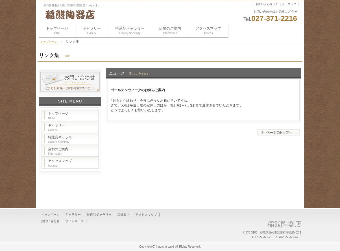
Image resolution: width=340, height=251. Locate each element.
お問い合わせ (264, 4)
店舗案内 (123, 214)
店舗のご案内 (170, 30)
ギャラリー (91, 30)
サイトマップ (287, 4)
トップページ (57, 30)
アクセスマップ (208, 30)
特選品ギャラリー (130, 30)
